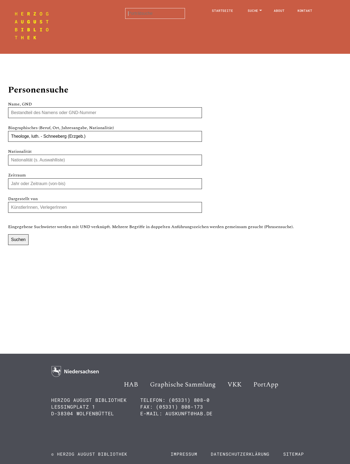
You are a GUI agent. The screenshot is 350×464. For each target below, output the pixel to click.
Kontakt (305, 10)
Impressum (184, 454)
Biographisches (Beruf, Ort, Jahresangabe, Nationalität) (61, 128)
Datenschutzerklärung (240, 454)
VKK (235, 384)
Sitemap (293, 454)
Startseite (222, 10)
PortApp (265, 384)
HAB (131, 384)
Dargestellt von (23, 199)
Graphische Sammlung (183, 384)
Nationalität (20, 151)
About (279, 10)
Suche (253, 10)
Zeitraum (17, 175)
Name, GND (20, 104)
